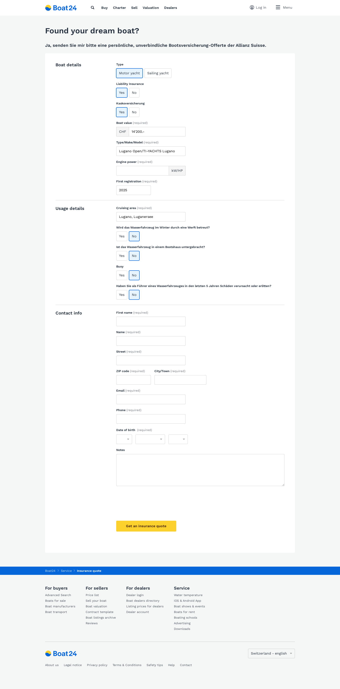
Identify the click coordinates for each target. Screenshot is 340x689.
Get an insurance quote (147, 526)
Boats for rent (184, 612)
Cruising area (134, 208)
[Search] (93, 7)
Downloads (182, 629)
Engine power (134, 162)
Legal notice (73, 665)
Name (128, 332)
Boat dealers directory (142, 600)
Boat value (132, 123)
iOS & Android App (187, 600)
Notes (120, 450)
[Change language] (271, 653)
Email (128, 390)
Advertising (182, 623)
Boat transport (56, 612)
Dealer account (137, 612)
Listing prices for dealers (144, 606)
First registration (136, 181)
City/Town (169, 371)
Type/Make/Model (137, 142)
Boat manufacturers (60, 606)
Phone (128, 410)
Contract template (99, 612)
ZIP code (130, 371)
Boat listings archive (101, 617)
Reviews (92, 623)
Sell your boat (96, 600)
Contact (186, 665)
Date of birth (134, 430)
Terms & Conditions (127, 665)
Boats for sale (55, 600)
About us (52, 665)
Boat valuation (96, 606)
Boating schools (185, 617)
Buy (104, 8)
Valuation (151, 8)
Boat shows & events (189, 606)
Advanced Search (58, 595)
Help (171, 665)
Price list (92, 595)
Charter (119, 8)
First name (132, 312)
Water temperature (188, 595)
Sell (134, 8)
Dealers (170, 8)
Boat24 (50, 570)
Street (128, 351)
